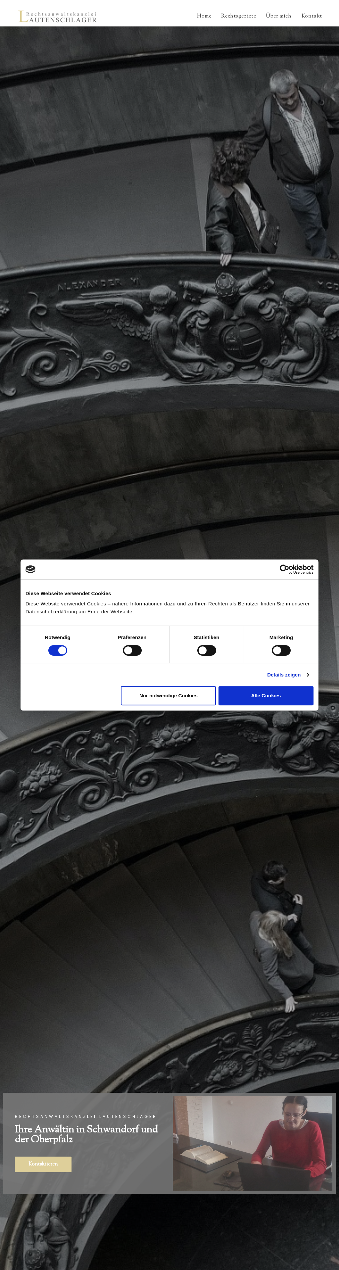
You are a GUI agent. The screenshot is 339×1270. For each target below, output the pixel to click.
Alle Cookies (266, 695)
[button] (43, 1164)
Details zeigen (284, 674)
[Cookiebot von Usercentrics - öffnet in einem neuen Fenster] (285, 569)
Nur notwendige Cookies (168, 695)
